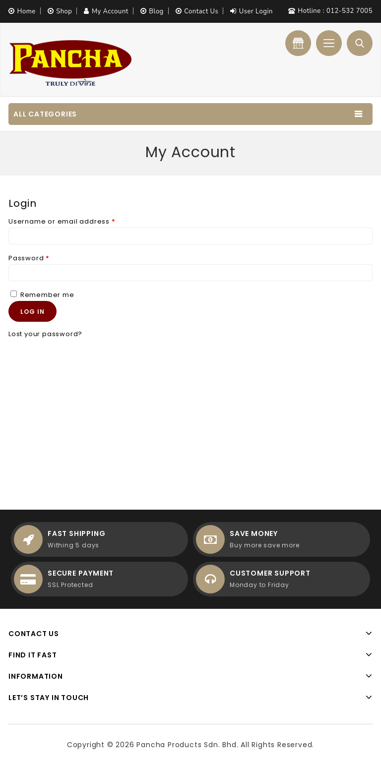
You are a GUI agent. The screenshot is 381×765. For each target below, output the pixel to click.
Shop (64, 11)
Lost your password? (45, 334)
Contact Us (201, 11)
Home (26, 11)
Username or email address (62, 221)
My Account (110, 11)
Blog (156, 11)
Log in (32, 311)
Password (29, 258)
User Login (256, 11)
